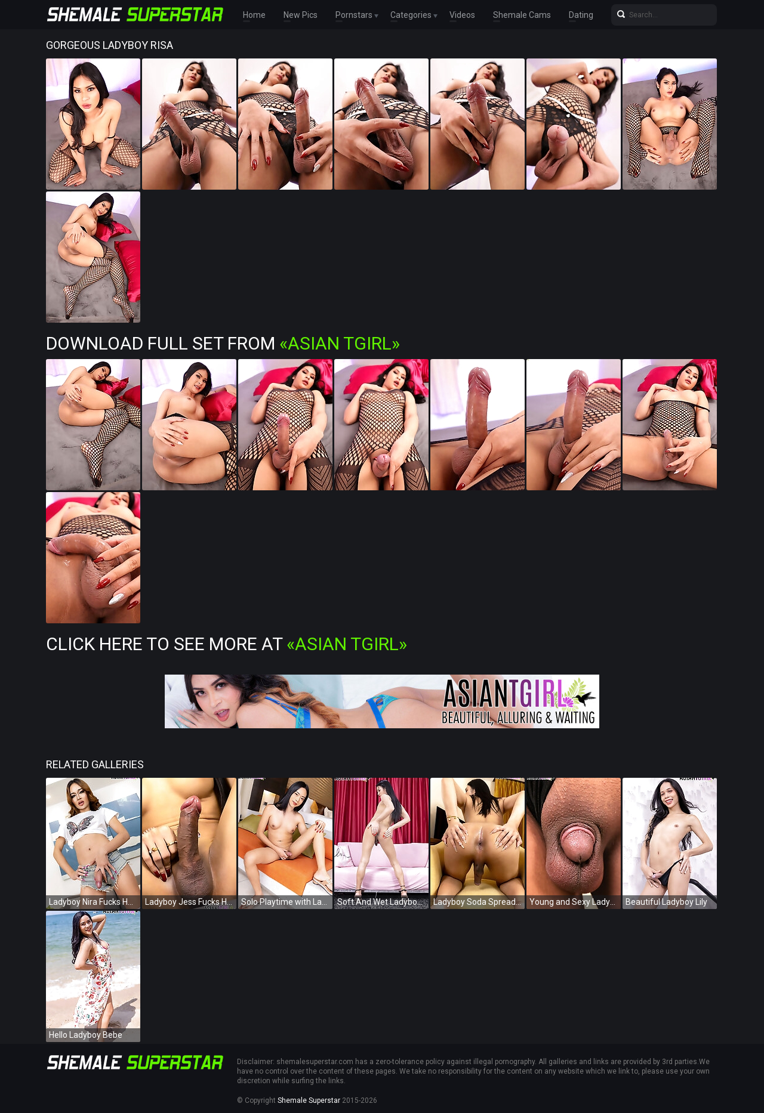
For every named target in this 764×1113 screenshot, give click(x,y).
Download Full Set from (223, 343)
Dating (581, 15)
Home (254, 15)
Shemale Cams (522, 15)
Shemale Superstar (309, 1100)
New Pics (301, 15)
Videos (462, 15)
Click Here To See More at (226, 643)
